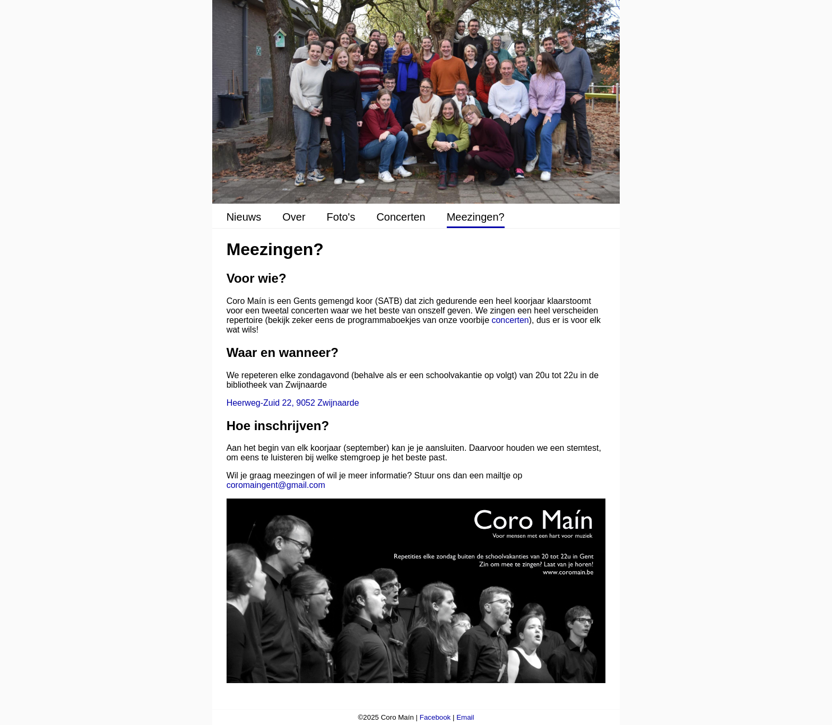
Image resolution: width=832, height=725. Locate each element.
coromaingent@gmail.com (276, 485)
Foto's (341, 217)
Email (465, 717)
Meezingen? (476, 217)
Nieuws (244, 217)
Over (293, 217)
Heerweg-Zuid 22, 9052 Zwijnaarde (293, 402)
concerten (509, 320)
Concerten (400, 217)
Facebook (435, 717)
